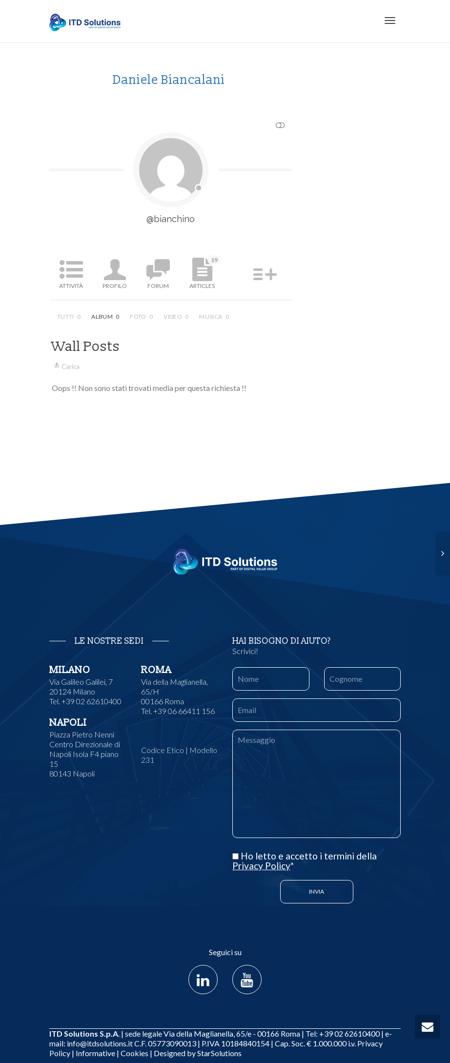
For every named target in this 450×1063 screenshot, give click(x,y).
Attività (71, 285)
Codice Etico (162, 750)
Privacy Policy (261, 865)
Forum (158, 285)
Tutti (69, 316)
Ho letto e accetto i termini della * (304, 861)
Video (176, 316)
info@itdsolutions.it (100, 1043)
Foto (141, 316)
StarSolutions (219, 1053)
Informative (95, 1053)
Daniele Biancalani (169, 80)
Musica (214, 316)
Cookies (134, 1053)
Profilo (114, 285)
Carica (66, 366)
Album (105, 316)
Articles (205, 272)
